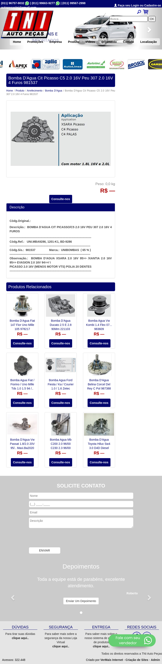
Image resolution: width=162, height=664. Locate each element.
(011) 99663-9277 (43, 3)
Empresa (55, 41)
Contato (128, 41)
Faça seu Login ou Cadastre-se (137, 5)
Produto (73, 41)
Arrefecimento (35, 90)
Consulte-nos (60, 199)
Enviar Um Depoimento (81, 601)
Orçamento (109, 41)
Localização (148, 41)
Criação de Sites (137, 660)
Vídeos (90, 41)
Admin (155, 660)
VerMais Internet (111, 660)
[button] (12, 596)
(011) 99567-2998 (73, 3)
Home (17, 41)
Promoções (35, 41)
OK (152, 19)
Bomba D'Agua (53, 90)
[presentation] (60, 538)
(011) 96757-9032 (12, 3)
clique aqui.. (20, 638)
